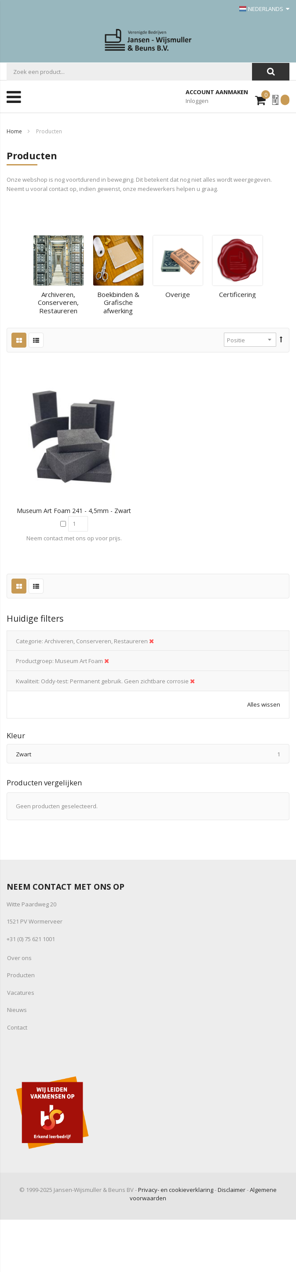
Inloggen (197, 101)
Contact (17, 1027)
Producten (21, 975)
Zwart (152, 754)
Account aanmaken (217, 92)
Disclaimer (231, 1190)
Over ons (19, 958)
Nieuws (17, 1010)
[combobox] (129, 72)
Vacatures (20, 993)
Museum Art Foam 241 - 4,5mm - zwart (74, 510)
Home (14, 131)
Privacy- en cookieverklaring (175, 1190)
